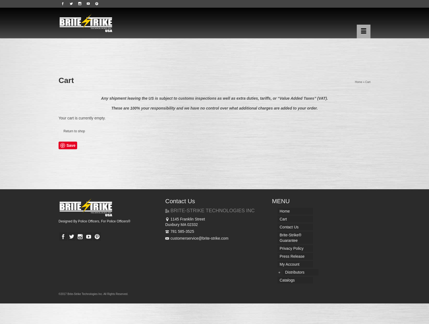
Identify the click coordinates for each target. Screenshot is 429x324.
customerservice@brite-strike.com (196, 238)
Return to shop (74, 131)
